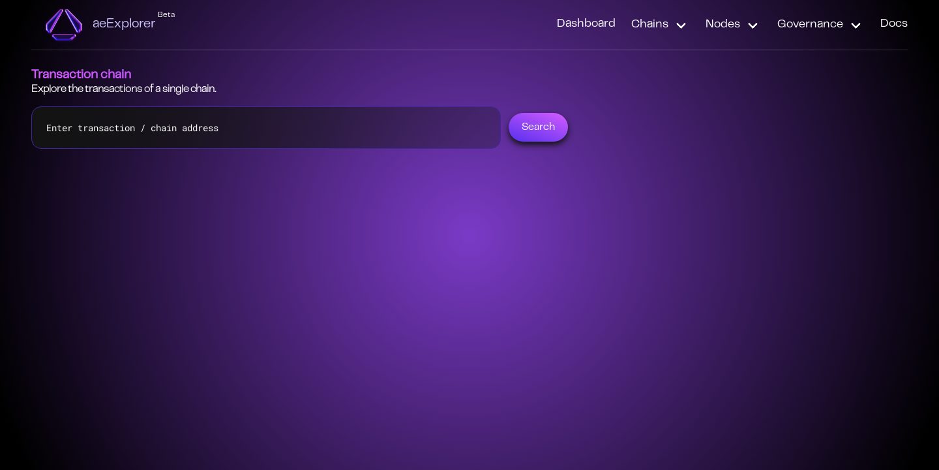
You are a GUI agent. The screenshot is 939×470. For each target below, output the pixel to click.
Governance (810, 25)
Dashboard (586, 24)
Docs (894, 24)
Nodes (723, 25)
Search (538, 127)
